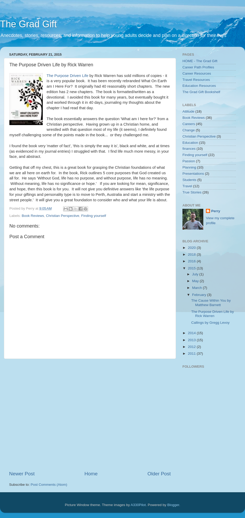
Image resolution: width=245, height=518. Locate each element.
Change (188, 130)
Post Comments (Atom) (49, 485)
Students (189, 180)
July (195, 274)
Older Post (159, 473)
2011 (192, 353)
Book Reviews (33, 216)
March (197, 288)
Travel (187, 186)
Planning (189, 167)
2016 (192, 261)
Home (90, 473)
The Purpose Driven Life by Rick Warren (212, 314)
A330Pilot (138, 505)
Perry (215, 211)
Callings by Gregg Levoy (210, 323)
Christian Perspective (62, 216)
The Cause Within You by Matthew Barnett (211, 303)
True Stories (191, 192)
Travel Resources (196, 80)
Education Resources (199, 86)
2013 (192, 340)
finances (188, 149)
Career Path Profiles (198, 67)
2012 (192, 347)
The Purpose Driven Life (67, 76)
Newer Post (22, 473)
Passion (188, 161)
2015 (192, 268)
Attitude (188, 111)
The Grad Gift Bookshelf (201, 92)
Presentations (193, 174)
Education (190, 143)
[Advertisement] (49, 414)
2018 (192, 254)
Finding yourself (93, 216)
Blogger (173, 505)
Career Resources (196, 73)
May (196, 281)
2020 (192, 248)
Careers (188, 124)
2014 (192, 333)
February (199, 295)
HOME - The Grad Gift (199, 61)
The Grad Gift (28, 24)
